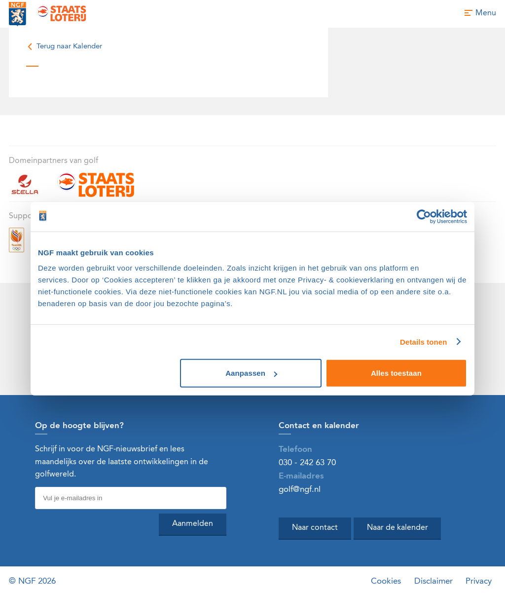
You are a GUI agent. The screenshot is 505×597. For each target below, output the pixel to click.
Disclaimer (433, 581)
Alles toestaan (396, 373)
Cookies (386, 581)
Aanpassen (251, 373)
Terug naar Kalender (64, 46)
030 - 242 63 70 (307, 463)
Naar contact (315, 528)
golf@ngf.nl (300, 489)
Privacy (479, 581)
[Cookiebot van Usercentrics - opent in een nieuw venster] (424, 216)
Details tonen (423, 341)
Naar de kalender (397, 528)
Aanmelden (192, 524)
